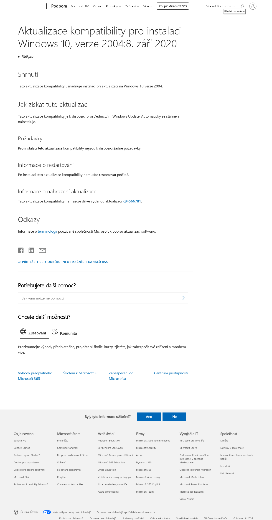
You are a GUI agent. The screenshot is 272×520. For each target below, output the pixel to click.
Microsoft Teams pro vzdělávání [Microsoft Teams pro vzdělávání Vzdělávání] (115, 455)
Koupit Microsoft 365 (177, 6)
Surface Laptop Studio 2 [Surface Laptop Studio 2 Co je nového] (27, 455)
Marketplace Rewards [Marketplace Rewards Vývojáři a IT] (192, 491)
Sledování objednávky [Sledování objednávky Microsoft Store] (69, 469)
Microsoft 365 (80, 6)
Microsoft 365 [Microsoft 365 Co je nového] (21, 477)
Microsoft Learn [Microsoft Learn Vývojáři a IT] (188, 447)
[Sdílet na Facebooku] (21, 249)
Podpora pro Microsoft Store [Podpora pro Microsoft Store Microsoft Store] (72, 455)
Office (98, 6)
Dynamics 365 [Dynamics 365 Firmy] (144, 462)
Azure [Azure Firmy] (139, 455)
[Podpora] (58, 6)
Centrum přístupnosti (171, 372)
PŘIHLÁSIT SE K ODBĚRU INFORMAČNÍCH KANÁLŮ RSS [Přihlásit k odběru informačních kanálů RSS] (65, 262)
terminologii (47, 231)
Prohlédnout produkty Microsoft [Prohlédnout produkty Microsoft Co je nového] (31, 484)
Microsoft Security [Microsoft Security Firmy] (146, 447)
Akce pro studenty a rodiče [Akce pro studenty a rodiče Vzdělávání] (112, 484)
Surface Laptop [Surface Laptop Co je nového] (22, 447)
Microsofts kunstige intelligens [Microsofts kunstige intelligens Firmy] (153, 440)
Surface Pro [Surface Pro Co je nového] (20, 440)
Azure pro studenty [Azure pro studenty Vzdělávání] (108, 491)
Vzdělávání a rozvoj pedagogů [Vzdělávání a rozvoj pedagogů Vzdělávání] (114, 477)
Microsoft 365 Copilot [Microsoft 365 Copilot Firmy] (148, 484)
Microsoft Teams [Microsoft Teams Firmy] (145, 491)
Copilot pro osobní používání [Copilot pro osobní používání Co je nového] (29, 469)
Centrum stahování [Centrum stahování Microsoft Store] (67, 447)
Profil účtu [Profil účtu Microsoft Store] (62, 440)
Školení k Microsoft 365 (82, 372)
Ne (174, 416)
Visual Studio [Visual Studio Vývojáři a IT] (187, 499)
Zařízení (133, 6)
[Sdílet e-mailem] (40, 249)
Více (150, 6)
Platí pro (27, 56)
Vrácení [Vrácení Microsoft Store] (61, 462)
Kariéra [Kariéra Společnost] (224, 440)
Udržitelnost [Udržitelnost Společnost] (227, 473)
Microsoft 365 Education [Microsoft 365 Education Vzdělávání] (111, 462)
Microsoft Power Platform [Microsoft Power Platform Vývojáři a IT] (194, 484)
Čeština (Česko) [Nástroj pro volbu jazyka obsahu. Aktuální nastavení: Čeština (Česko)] (29, 512)
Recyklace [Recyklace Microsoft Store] (62, 477)
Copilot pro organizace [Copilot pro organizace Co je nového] (26, 462)
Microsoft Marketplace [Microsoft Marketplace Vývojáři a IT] (192, 477)
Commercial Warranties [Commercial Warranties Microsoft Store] (70, 484)
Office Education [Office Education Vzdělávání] (107, 469)
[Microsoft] (29, 6)
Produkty (113, 6)
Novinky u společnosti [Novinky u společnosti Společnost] (232, 447)
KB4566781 (132, 201)
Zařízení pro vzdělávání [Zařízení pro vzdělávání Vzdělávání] (110, 447)
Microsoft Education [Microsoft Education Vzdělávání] (109, 440)
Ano (149, 416)
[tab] (34, 333)
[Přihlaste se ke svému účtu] (252, 6)
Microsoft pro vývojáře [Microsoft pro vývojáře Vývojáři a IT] (192, 440)
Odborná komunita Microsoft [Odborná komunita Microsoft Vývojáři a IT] (195, 469)
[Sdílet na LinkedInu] (29, 249)
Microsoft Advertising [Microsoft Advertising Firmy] (148, 477)
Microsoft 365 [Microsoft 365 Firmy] (143, 469)
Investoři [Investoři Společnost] (225, 466)
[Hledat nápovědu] (242, 6)
